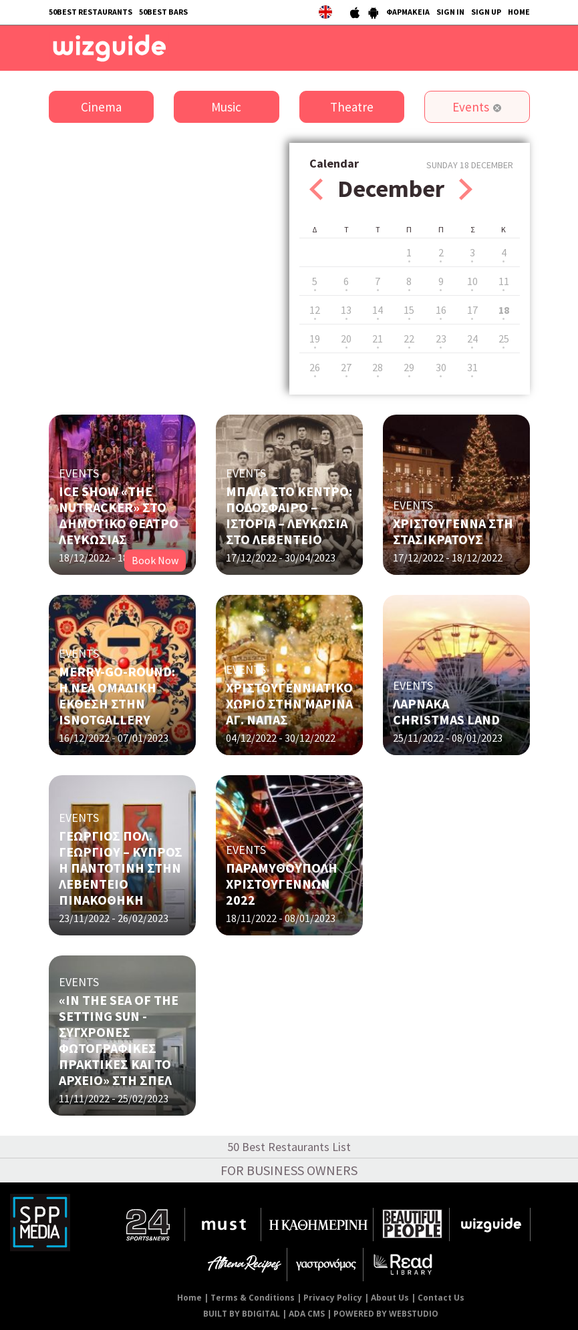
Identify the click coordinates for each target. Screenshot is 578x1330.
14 (377, 309)
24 (472, 338)
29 (409, 367)
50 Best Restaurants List (289, 1146)
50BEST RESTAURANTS (90, 12)
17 (472, 309)
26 (314, 367)
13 (346, 309)
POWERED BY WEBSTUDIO (385, 1313)
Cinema (101, 107)
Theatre (352, 107)
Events (470, 107)
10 (472, 281)
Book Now (155, 560)
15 (409, 309)
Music (226, 107)
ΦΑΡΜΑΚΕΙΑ (408, 12)
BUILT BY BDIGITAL (241, 1313)
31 (472, 367)
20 (346, 338)
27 (346, 367)
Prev (316, 189)
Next (465, 189)
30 (441, 367)
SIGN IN (450, 12)
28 (377, 367)
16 (441, 309)
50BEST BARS (163, 12)
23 (441, 338)
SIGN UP (486, 12)
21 (377, 338)
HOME (519, 12)
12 (314, 309)
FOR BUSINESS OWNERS (289, 1170)
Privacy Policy (332, 1297)
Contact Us (441, 1297)
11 (503, 281)
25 (503, 338)
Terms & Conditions (252, 1297)
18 (503, 309)
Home (189, 1297)
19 (314, 338)
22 (409, 338)
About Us (390, 1297)
